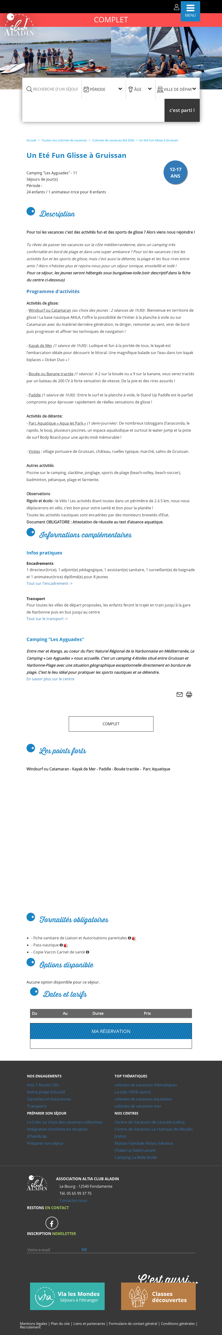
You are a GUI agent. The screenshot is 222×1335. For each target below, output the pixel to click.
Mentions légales (33, 1323)
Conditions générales (178, 1323)
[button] (182, 110)
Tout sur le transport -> (47, 618)
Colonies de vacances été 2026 (113, 140)
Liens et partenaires (89, 1323)
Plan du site (60, 1323)
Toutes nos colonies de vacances (64, 140)
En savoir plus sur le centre (50, 678)
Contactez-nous (73, 1200)
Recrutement (30, 1327)
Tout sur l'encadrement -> (50, 583)
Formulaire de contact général (133, 1323)
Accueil (31, 140)
